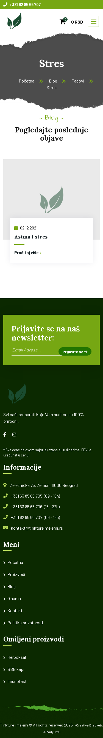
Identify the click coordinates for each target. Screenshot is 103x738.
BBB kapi (15, 669)
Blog (53, 80)
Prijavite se (75, 351)
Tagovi (78, 80)
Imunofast (17, 681)
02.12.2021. (26, 227)
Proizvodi (16, 574)
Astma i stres (31, 237)
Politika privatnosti (25, 622)
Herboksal (16, 657)
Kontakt (15, 610)
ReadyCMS (52, 732)
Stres (52, 87)
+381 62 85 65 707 (22, 4)
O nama (14, 598)
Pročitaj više (27, 252)
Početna (26, 80)
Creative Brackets (89, 725)
